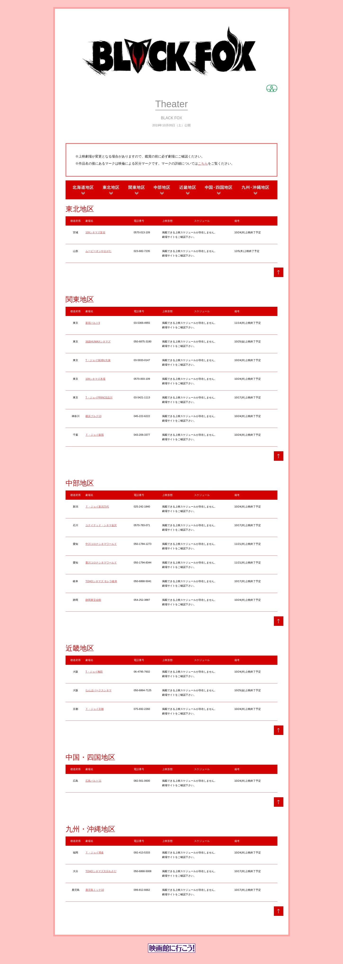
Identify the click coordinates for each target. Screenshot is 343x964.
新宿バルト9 (92, 322)
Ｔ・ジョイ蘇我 (94, 434)
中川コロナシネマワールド (101, 543)
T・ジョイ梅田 (94, 671)
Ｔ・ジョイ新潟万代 (97, 506)
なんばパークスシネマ (98, 690)
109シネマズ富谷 (95, 232)
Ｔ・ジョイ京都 (94, 709)
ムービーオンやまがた (98, 251)
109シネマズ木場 (95, 378)
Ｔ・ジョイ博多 (94, 852)
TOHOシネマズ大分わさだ (100, 871)
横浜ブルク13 (93, 416)
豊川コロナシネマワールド (101, 562)
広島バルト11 (93, 780)
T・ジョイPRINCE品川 (98, 397)
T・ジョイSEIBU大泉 (98, 360)
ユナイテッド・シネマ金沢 (101, 525)
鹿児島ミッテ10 (94, 889)
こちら (203, 163)
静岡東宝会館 (93, 599)
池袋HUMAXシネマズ (98, 341)
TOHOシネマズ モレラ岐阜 (101, 581)
